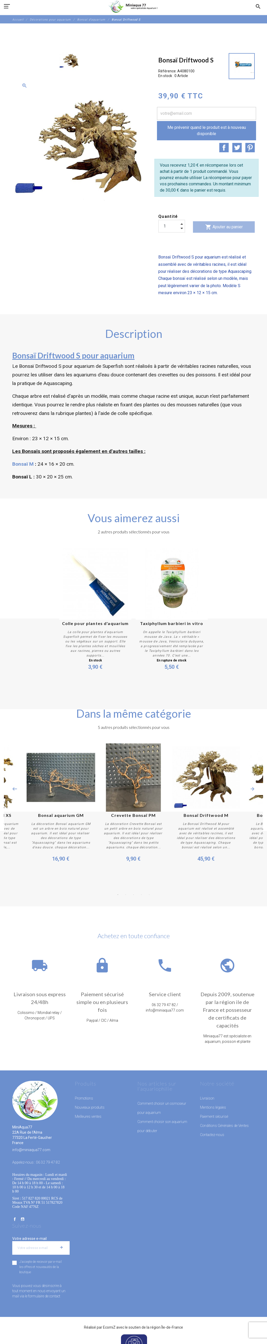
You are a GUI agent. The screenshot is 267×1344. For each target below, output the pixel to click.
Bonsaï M (23, 464)
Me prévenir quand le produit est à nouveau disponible (206, 130)
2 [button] (125, 894)
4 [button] (141, 894)
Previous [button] (14, 789)
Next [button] (252, 789)
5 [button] (149, 894)
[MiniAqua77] (133, 6)
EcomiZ (109, 1327)
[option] (69, 61)
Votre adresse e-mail (29, 1238)
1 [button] (117, 894)
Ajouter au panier (224, 227)
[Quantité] (172, 226)
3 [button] (133, 894)
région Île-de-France (166, 1327)
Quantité (168, 216)
